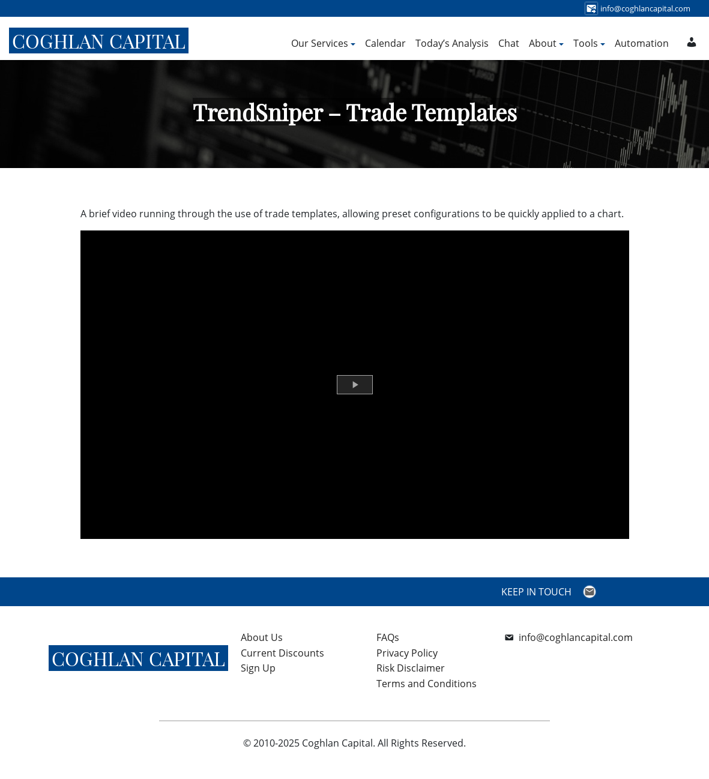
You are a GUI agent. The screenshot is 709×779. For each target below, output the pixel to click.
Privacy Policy (407, 653)
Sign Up (258, 668)
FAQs (387, 637)
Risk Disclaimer (410, 668)
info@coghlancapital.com (576, 637)
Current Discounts (282, 653)
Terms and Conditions (426, 683)
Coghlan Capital (99, 40)
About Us (262, 637)
